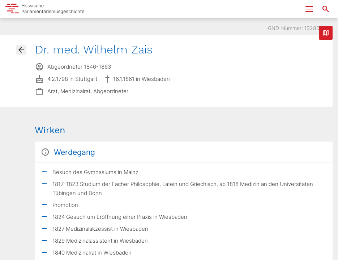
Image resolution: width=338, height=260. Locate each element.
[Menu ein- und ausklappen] (309, 9)
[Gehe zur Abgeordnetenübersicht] (21, 50)
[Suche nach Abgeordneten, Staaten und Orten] (326, 9)
